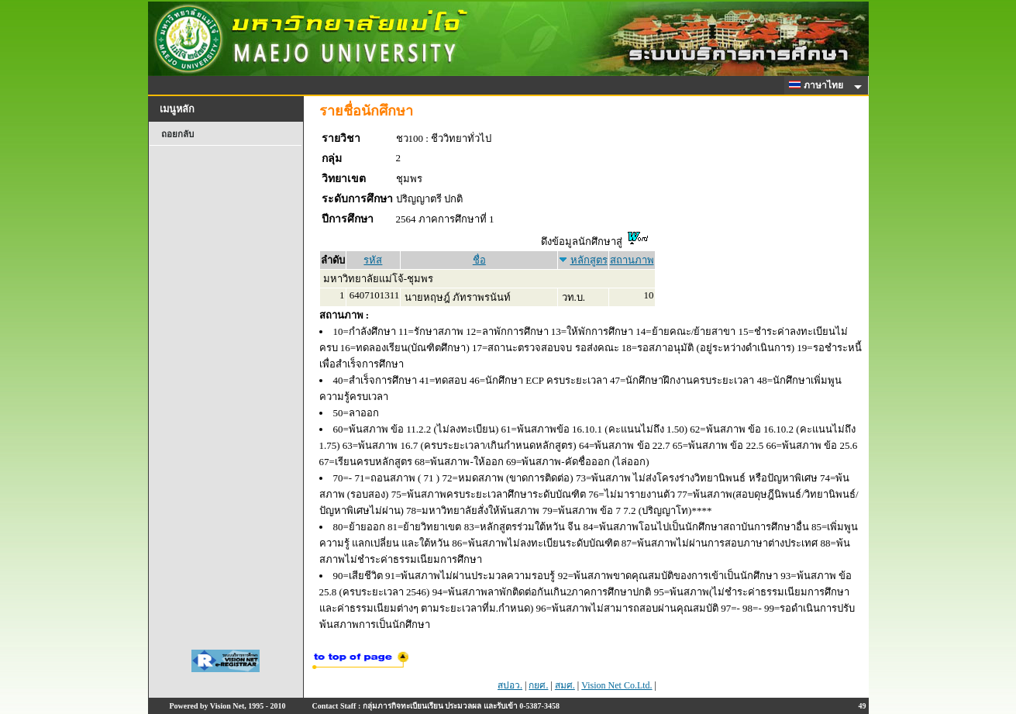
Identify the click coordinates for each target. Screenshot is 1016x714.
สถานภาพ (632, 260)
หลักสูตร (589, 260)
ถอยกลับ (177, 134)
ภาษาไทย (818, 85)
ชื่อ (479, 260)
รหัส (372, 260)
